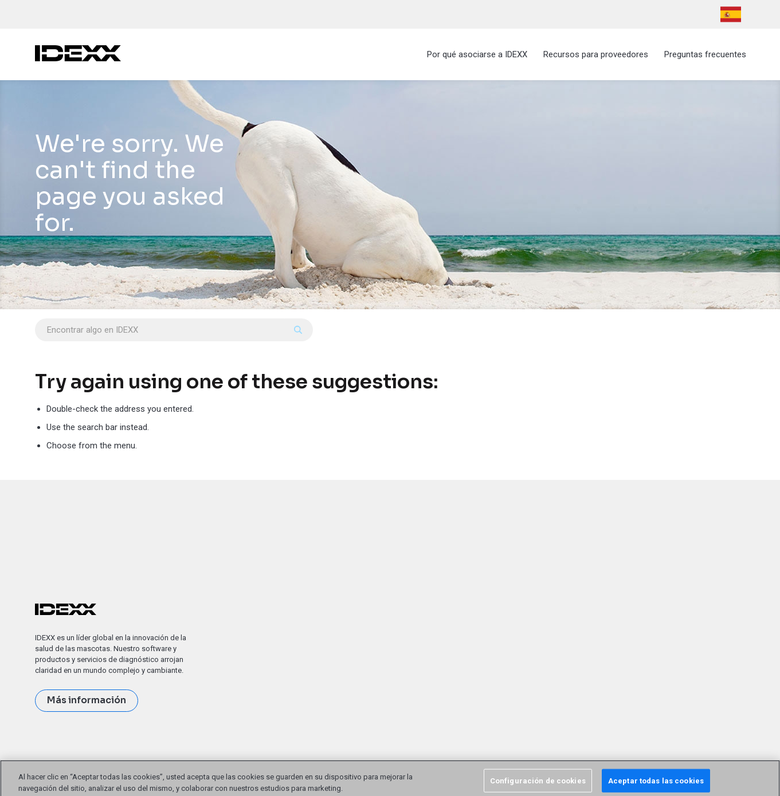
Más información (86, 700)
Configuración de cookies (538, 783)
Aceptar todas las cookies (656, 783)
